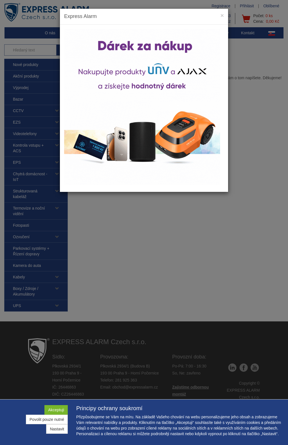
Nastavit (57, 429)
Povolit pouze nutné (47, 419)
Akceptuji (56, 410)
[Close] (222, 15)
